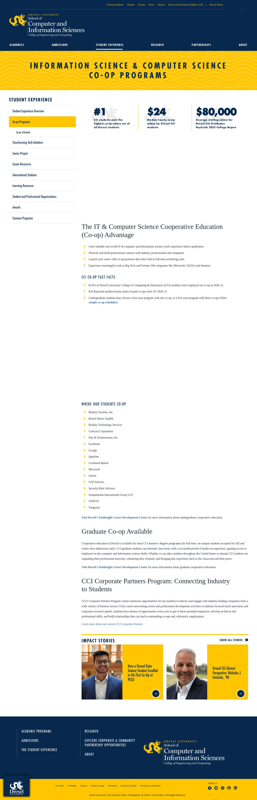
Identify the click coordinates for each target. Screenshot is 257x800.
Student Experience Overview (28, 110)
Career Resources (21, 163)
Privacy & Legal (97, 786)
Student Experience (110, 45)
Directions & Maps (129, 786)
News (151, 4)
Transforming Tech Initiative (27, 142)
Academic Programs (37, 731)
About (242, 45)
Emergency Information (150, 786)
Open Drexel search (232, 6)
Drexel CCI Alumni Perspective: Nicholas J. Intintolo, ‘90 (223, 648)
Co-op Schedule (23, 132)
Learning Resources (23, 185)
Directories (112, 786)
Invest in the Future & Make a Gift (185, 4)
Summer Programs (22, 217)
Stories (161, 4)
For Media (72, 786)
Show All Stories (231, 640)
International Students (24, 174)
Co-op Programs (21, 121)
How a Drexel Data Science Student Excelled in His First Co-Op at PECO (141, 648)
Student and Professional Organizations (34, 196)
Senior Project (20, 153)
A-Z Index (60, 786)
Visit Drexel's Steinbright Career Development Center (114, 517)
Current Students (115, 4)
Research (157, 45)
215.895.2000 (157, 795)
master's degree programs (164, 543)
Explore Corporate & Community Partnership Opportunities (110, 742)
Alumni (131, 4)
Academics (17, 45)
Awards (16, 207)
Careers (83, 786)
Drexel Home (216, 4)
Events (141, 4)
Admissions (60, 45)
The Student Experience (39, 750)
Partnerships (201, 45)
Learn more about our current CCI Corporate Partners (112, 624)
